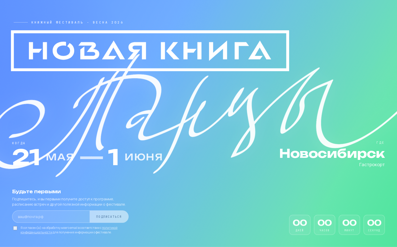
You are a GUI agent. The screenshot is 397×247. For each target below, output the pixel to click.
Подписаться (109, 217)
